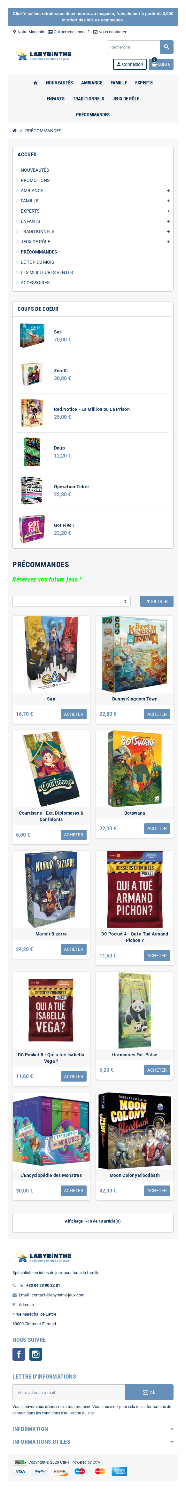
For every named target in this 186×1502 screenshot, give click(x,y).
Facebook (18, 1359)
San (51, 699)
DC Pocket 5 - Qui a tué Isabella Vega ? (51, 1062)
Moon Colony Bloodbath (135, 1180)
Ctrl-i (96, 1468)
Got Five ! (63, 525)
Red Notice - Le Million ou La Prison (91, 409)
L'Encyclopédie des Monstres (50, 1180)
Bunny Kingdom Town (135, 699)
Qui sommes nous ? (68, 31)
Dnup (58, 447)
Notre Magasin (27, 31)
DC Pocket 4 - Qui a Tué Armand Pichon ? (135, 940)
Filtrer (158, 601)
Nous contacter (108, 31)
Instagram (34, 1359)
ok (150, 1398)
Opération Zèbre (70, 486)
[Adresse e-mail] (69, 1398)
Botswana (135, 815)
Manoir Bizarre (50, 937)
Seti (57, 331)
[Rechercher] (140, 47)
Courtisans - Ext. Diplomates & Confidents (51, 818)
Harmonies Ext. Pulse (135, 1058)
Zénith (60, 370)
